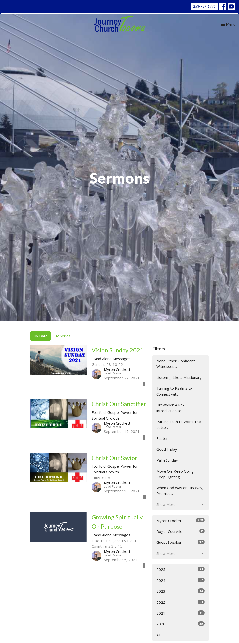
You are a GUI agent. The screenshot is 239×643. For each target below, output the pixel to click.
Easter (162, 438)
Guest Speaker (180, 542)
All (158, 634)
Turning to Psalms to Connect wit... (174, 391)
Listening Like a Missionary (179, 377)
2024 (180, 580)
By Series (62, 335)
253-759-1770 (204, 6)
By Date (41, 335)
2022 (180, 602)
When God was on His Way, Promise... (179, 490)
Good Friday (166, 449)
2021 (180, 613)
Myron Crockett (180, 520)
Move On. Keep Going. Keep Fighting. (175, 474)
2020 (180, 623)
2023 (180, 591)
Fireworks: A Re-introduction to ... (170, 407)
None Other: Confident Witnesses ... (175, 363)
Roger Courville (180, 531)
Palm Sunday (167, 460)
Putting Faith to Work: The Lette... (178, 424)
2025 (180, 569)
